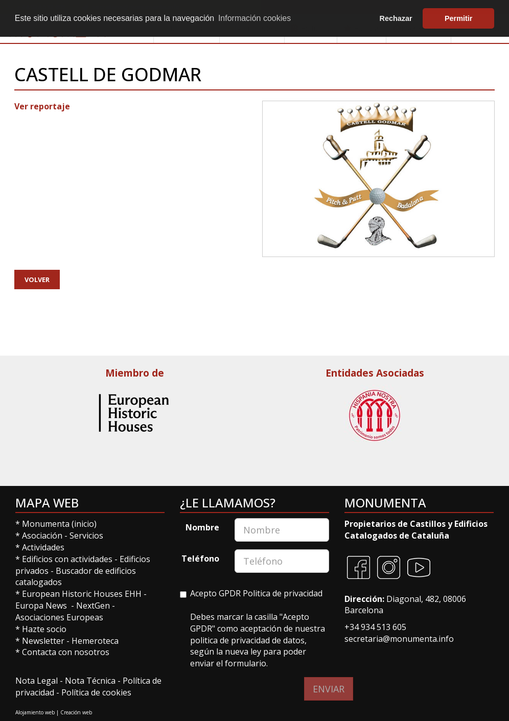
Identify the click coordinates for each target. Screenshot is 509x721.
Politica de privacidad (282, 593)
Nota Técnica (91, 680)
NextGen (93, 605)
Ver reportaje (42, 106)
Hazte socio (44, 629)
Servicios (86, 535)
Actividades (43, 547)
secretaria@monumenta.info (399, 638)
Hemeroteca (95, 640)
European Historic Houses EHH (82, 593)
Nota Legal (37, 680)
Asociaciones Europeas (59, 617)
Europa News (41, 605)
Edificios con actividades (67, 559)
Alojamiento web (35, 712)
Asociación (43, 535)
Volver (37, 279)
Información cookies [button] (254, 18)
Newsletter (44, 640)
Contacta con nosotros (65, 652)
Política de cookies (96, 692)
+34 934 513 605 (375, 627)
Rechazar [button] (396, 18)
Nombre (202, 527)
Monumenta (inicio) (60, 523)
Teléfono (200, 558)
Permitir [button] (458, 18)
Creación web (76, 712)
